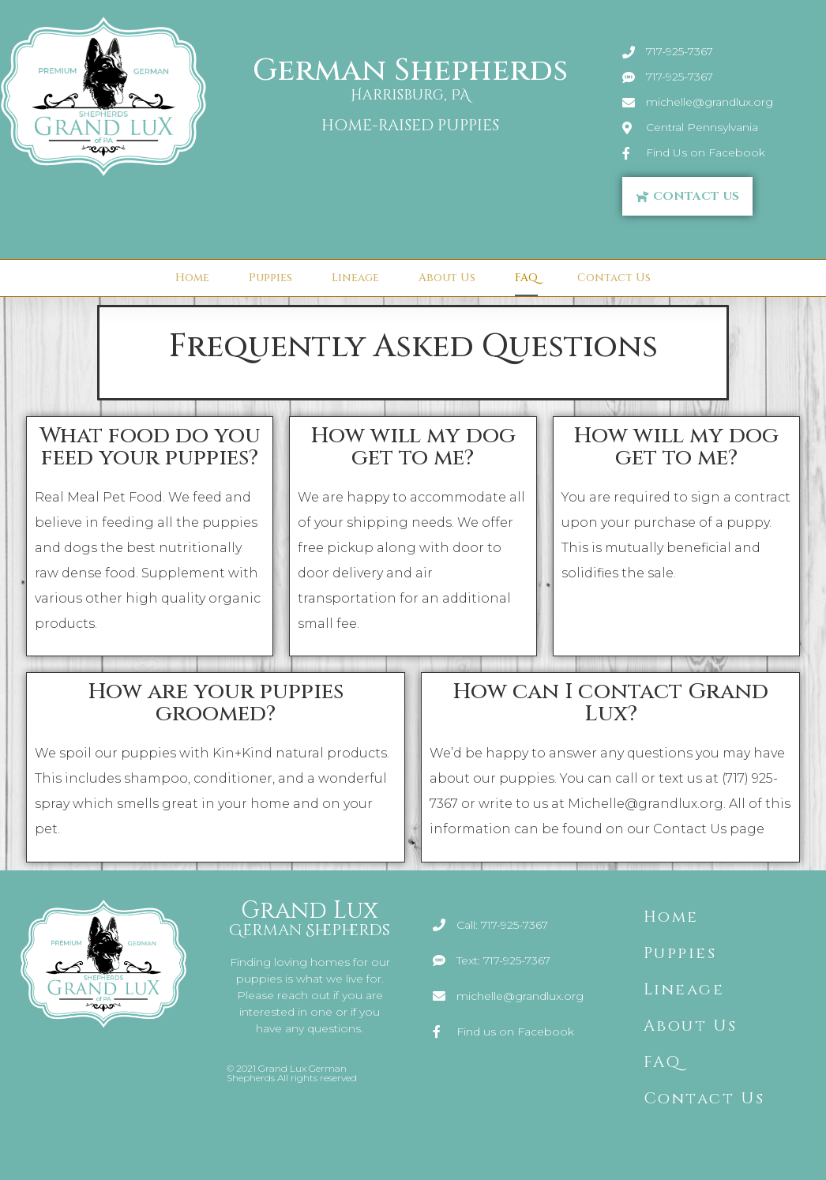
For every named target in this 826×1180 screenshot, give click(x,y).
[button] (687, 196)
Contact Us (614, 277)
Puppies (270, 277)
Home (192, 277)
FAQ (526, 277)
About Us (447, 277)
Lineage (355, 277)
